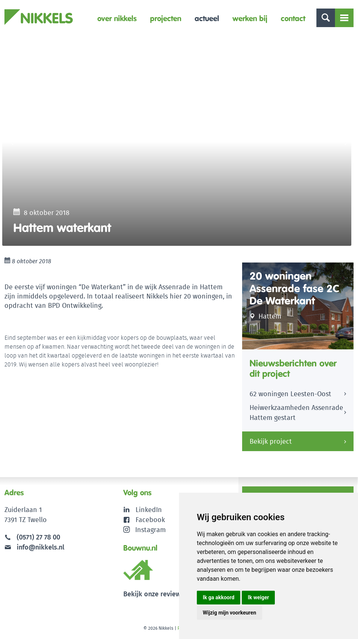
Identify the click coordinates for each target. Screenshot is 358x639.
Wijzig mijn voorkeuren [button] (229, 613)
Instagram (144, 529)
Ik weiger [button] (258, 597)
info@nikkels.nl (34, 547)
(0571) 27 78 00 (38, 537)
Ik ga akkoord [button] (218, 597)
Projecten (165, 18)
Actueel (207, 18)
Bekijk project (271, 441)
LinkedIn (149, 509)
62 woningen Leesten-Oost (290, 393)
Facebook (150, 519)
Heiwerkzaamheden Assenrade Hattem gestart (296, 412)
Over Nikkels (117, 18)
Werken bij (249, 18)
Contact (293, 18)
